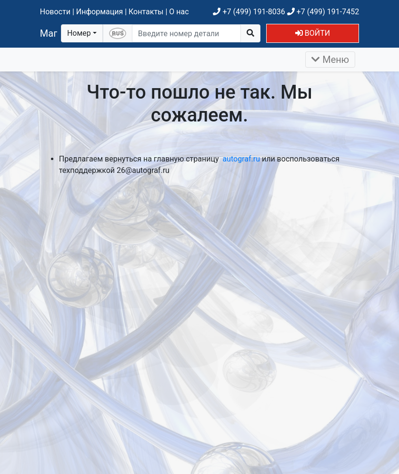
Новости (55, 11)
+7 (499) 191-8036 (249, 11)
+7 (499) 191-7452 (323, 11)
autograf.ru (241, 158)
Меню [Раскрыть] (330, 59)
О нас (179, 11)
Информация (99, 11)
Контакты (146, 11)
